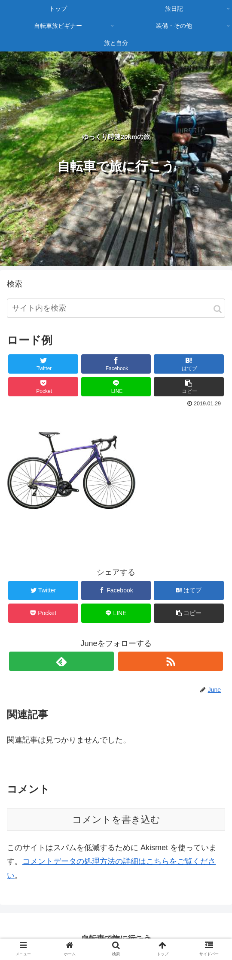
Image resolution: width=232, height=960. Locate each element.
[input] (116, 308)
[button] (217, 309)
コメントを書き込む (116, 819)
